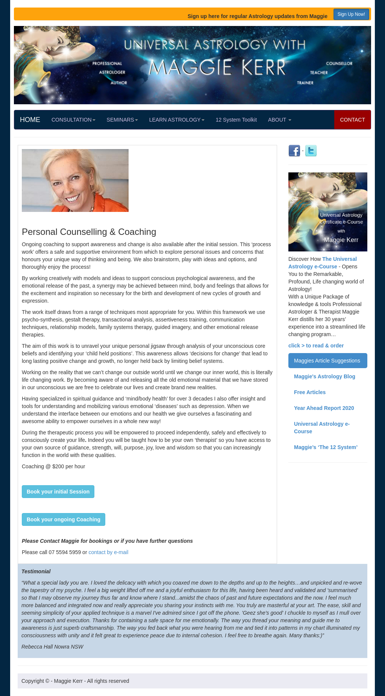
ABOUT (279, 120)
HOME (30, 119)
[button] (58, 491)
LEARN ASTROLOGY (177, 120)
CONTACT (352, 120)
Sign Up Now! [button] (351, 14)
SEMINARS (122, 120)
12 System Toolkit (236, 120)
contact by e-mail (108, 552)
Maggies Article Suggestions (327, 361)
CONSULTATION (73, 120)
